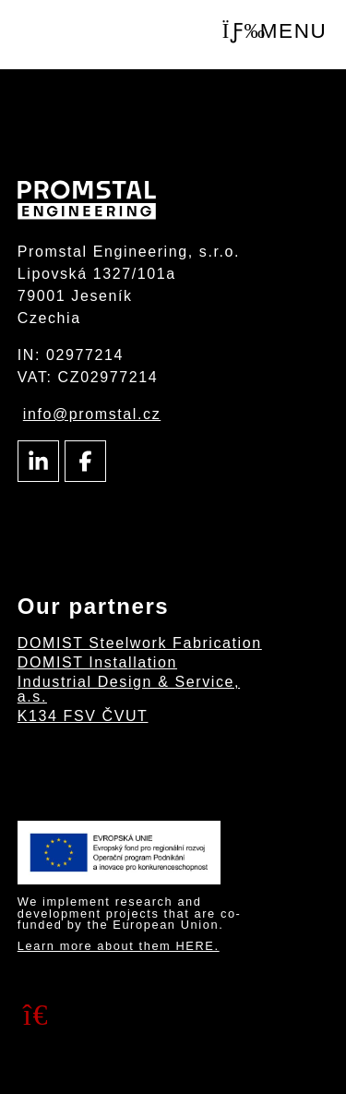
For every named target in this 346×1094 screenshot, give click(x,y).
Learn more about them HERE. (119, 946)
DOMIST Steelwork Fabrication (140, 643)
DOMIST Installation (97, 662)
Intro (90, 35)
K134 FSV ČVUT (83, 716)
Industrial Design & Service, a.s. (129, 689)
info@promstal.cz (92, 414)
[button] (275, 31)
